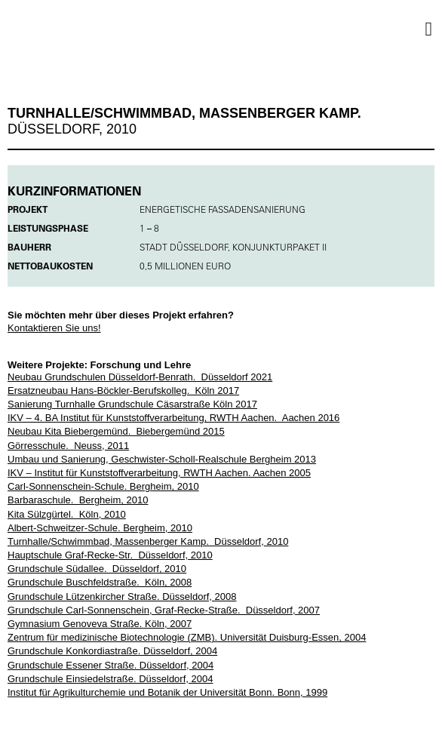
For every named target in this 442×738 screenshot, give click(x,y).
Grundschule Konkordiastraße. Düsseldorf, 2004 (112, 651)
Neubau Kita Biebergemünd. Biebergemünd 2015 (116, 431)
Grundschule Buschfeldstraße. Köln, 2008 (100, 582)
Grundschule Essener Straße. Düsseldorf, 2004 (110, 665)
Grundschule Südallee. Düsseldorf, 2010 (97, 568)
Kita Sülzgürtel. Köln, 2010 (67, 514)
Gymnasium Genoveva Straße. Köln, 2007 (100, 623)
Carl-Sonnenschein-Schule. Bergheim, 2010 (103, 486)
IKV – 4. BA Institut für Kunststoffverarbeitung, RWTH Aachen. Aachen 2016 (173, 417)
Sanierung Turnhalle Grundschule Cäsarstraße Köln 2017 (132, 404)
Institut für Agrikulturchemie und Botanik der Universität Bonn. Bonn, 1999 (167, 692)
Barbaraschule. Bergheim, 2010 (78, 500)
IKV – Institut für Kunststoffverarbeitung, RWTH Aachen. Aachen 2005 (159, 472)
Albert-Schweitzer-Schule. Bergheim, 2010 (100, 528)
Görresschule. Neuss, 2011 (68, 445)
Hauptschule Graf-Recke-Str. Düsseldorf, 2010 (110, 555)
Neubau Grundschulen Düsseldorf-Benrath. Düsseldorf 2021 (140, 377)
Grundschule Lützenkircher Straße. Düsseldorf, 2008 (122, 596)
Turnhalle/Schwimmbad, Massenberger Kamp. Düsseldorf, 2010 (148, 541)
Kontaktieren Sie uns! (54, 328)
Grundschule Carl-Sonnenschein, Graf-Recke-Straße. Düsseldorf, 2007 (164, 610)
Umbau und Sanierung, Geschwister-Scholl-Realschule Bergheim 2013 (162, 459)
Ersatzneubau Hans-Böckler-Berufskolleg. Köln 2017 (123, 390)
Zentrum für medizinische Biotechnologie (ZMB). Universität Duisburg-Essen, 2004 (187, 637)
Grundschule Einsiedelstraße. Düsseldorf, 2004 (110, 678)
